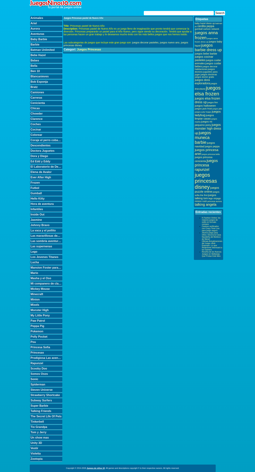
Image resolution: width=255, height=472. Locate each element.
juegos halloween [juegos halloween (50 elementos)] (205, 105)
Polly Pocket (39, 336)
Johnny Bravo (40, 225)
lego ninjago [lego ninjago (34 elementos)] (215, 198)
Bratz (34, 87)
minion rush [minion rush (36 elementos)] (201, 201)
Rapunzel (37, 363)
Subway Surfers (41, 400)
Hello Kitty (38, 198)
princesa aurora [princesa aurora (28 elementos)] (214, 201)
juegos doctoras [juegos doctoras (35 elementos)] (208, 74)
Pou (33, 341)
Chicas (35, 108)
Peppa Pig (37, 326)
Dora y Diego (39, 156)
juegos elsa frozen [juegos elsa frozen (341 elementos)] (208, 90)
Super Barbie (39, 405)
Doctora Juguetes (43, 150)
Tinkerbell (37, 421)
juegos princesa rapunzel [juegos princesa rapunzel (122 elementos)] (206, 165)
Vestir (34, 448)
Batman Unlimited (43, 49)
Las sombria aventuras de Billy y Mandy (46, 241)
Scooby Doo (39, 368)
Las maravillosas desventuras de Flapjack (46, 235)
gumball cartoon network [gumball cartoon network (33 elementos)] (207, 29)
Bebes (35, 60)
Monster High (40, 310)
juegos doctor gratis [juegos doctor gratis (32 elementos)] (204, 77)
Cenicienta (38, 102)
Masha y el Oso (41, 278)
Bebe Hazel (38, 55)
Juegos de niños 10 (96, 468)
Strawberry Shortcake (45, 395)
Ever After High (41, 177)
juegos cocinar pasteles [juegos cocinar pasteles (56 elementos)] (204, 58)
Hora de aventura (42, 203)
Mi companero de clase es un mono (46, 283)
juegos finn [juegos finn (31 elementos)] (212, 102)
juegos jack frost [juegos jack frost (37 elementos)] (203, 108)
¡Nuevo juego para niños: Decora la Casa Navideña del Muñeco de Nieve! (211, 236)
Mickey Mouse (40, 288)
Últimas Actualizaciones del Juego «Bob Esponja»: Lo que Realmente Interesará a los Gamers (212, 245)
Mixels (35, 304)
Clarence (37, 118)
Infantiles (37, 209)
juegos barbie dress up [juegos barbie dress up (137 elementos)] (208, 47)
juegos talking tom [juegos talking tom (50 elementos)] (205, 197)
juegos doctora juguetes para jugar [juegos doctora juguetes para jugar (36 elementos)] (206, 72)
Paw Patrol (38, 320)
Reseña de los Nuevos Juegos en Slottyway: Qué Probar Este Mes (212, 254)
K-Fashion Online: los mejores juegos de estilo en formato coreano (211, 221)
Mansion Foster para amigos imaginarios (46, 267)
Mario (34, 272)
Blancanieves (40, 76)
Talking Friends (41, 411)
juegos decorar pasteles (145, 42)
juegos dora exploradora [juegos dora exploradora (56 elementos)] (202, 81)
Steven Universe (42, 389)
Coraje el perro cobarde (46, 140)
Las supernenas (41, 246)
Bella (34, 65)
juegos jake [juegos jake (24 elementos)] (217, 109)
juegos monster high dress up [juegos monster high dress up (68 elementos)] (208, 129)
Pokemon (37, 331)
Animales (37, 17)
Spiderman (38, 384)
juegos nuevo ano (170, 42)
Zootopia (37, 458)
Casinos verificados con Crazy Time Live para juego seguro (211, 228)
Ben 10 (35, 71)
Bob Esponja (39, 81)
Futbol (35, 187)
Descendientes (41, 145)
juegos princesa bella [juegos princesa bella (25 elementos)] (211, 154)
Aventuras (37, 33)
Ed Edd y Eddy (40, 161)
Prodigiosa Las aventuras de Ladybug (46, 357)
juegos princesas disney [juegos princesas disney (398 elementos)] (206, 181)
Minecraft (37, 294)
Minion (35, 299)
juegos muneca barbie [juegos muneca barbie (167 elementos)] (203, 137)
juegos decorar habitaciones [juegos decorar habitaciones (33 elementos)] (206, 67)
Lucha (35, 262)
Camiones (37, 92)
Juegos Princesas (89, 49)
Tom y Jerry (39, 432)
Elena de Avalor (41, 172)
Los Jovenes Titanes (44, 256)
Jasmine (36, 219)
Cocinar (36, 129)
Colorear (36, 134)
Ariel (34, 23)
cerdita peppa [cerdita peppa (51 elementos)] (205, 26)
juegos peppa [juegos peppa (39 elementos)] (212, 146)
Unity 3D (36, 442)
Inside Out (37, 214)
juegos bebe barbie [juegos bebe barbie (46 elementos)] (206, 53)
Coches (36, 124)
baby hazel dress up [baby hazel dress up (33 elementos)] (205, 23)
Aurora (35, 28)
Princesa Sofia (40, 347)
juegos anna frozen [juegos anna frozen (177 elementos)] (206, 35)
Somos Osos (39, 373)
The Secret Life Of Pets (46, 416)
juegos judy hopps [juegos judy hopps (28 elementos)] (203, 112)
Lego (34, 251)
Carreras (36, 97)
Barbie (35, 44)
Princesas (37, 352)
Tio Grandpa (39, 426)
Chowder (37, 113)
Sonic (34, 379)
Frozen (35, 182)
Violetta (36, 453)
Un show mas (40, 437)
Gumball (36, 193)
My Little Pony (40, 315)
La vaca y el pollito (43, 230)
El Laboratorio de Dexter (46, 166)
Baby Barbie (39, 39)
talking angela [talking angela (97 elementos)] (205, 204)
